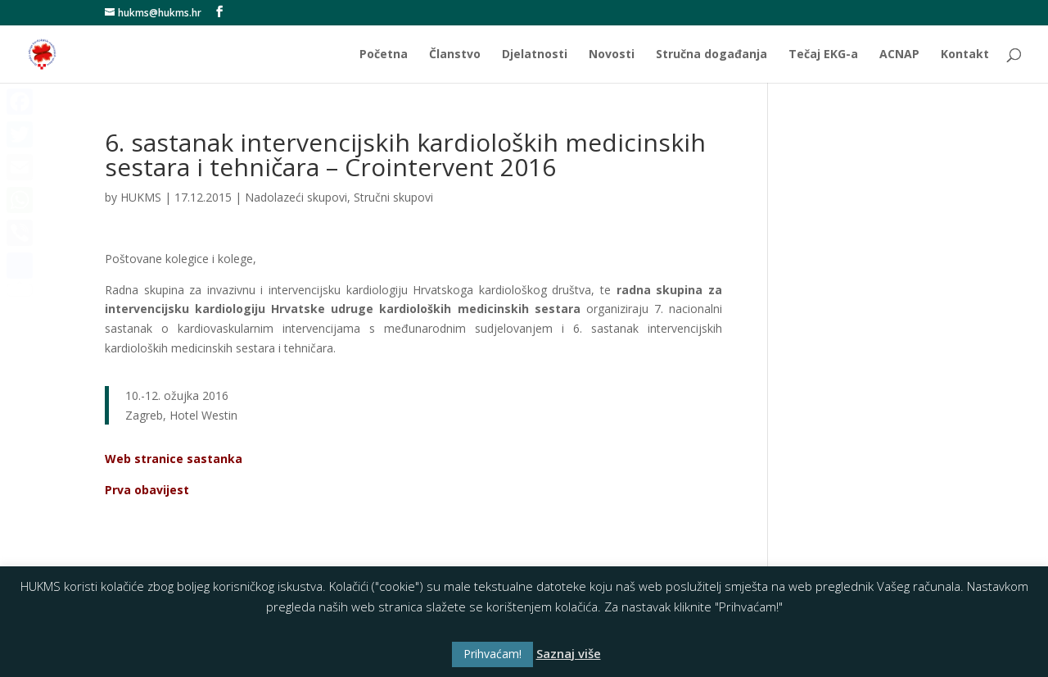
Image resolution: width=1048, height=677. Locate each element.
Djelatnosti (534, 54)
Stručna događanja (711, 54)
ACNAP (899, 54)
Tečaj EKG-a (823, 54)
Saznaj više (568, 653)
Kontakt (965, 54)
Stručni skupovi (393, 197)
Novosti (612, 54)
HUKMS (140, 197)
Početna (383, 54)
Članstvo (455, 54)
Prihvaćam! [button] (492, 653)
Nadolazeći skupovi (296, 197)
